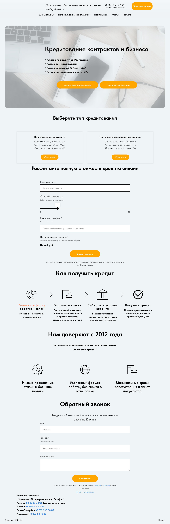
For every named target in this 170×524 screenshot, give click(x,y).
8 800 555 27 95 (114, 5)
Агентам (115, 15)
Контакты (127, 15)
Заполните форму (32, 305)
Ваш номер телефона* (51, 218)
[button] (142, 6)
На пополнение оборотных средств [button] (120, 136)
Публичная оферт (84, 491)
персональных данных (102, 485)
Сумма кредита (47, 182)
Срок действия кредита (51, 196)
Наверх (161, 520)
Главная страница (46, 15)
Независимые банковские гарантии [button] (73, 15)
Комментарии (47, 456)
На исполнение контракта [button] (49, 136)
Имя (42, 423)
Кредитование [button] (100, 15)
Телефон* (44, 437)
